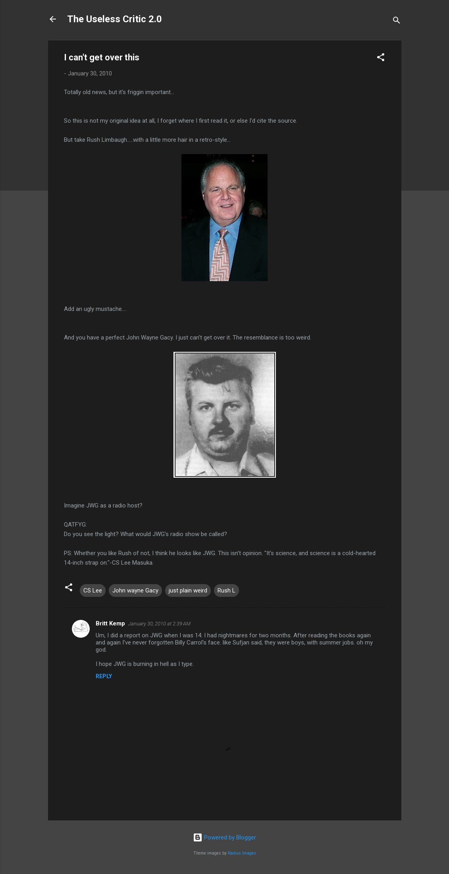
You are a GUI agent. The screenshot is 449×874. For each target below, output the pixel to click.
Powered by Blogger (224, 837)
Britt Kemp (110, 623)
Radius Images (242, 853)
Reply (104, 676)
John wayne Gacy (135, 590)
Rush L (226, 590)
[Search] (396, 22)
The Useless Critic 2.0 (114, 19)
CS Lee (92, 590)
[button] (380, 58)
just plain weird (188, 590)
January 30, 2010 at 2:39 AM (159, 624)
